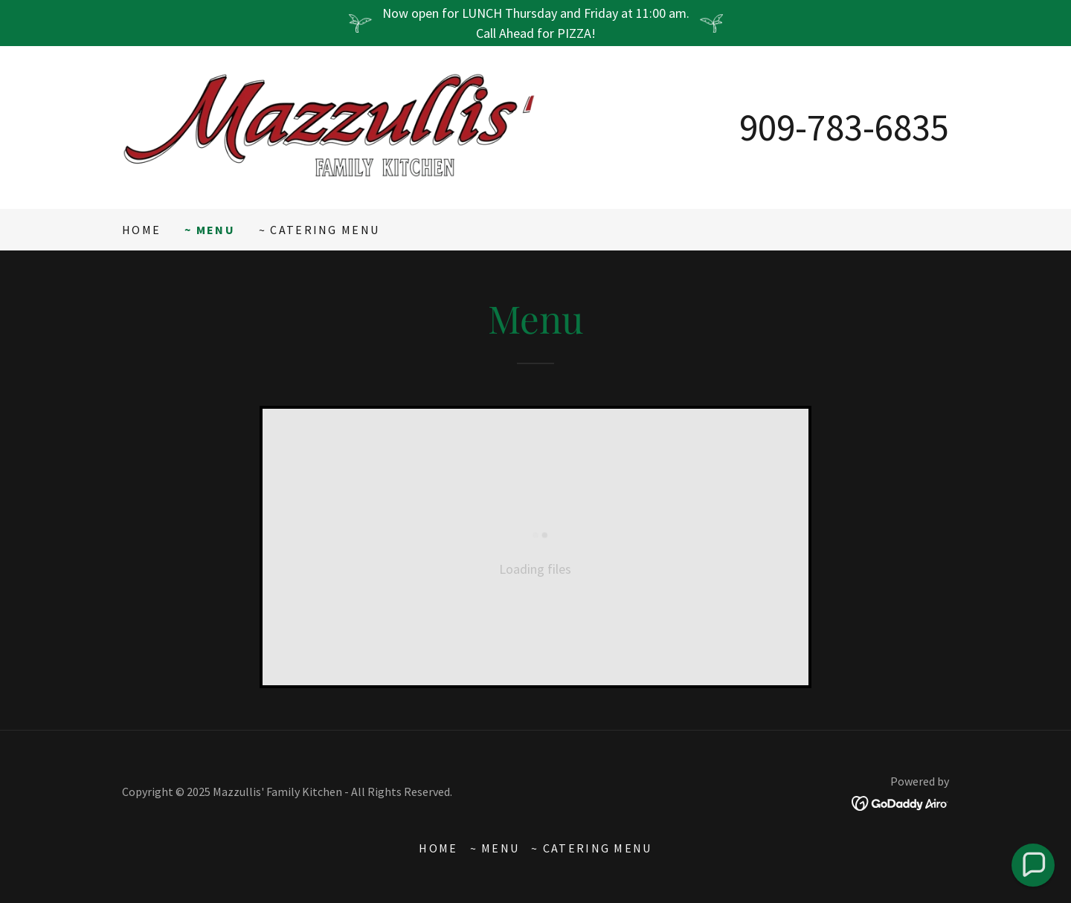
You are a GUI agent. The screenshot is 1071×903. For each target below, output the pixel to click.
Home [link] (141, 229)
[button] (1033, 865)
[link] (329, 126)
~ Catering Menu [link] (319, 229)
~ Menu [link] (209, 229)
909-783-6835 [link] (844, 127)
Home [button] (438, 848)
